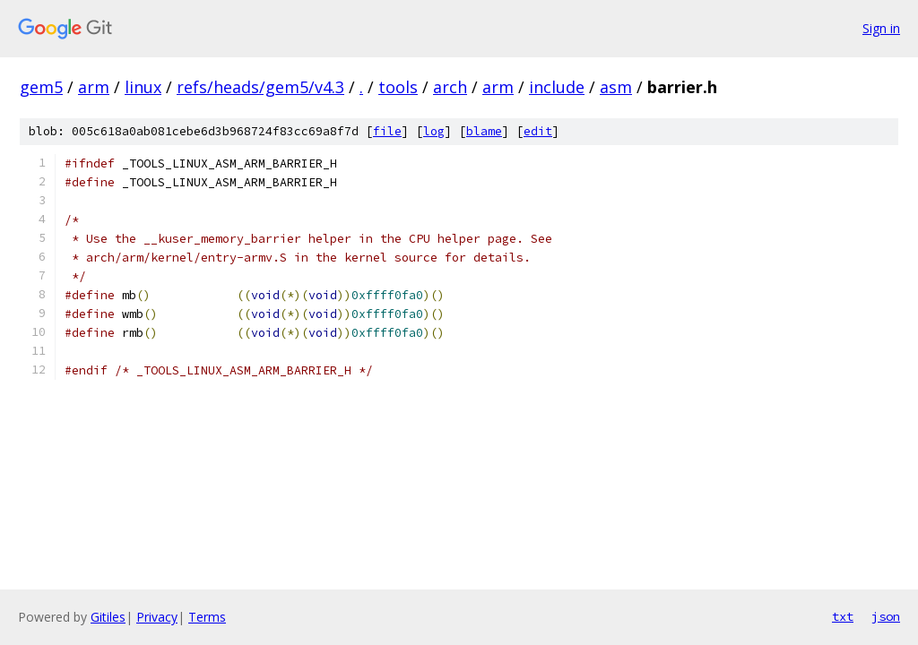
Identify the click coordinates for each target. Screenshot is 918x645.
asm (616, 87)
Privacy (157, 616)
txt (842, 616)
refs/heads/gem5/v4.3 (260, 87)
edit (538, 131)
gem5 (41, 87)
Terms (207, 616)
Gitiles (108, 616)
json (885, 616)
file (387, 131)
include (557, 87)
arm (93, 87)
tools (398, 87)
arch (450, 87)
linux (143, 87)
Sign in (881, 28)
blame (484, 131)
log (434, 131)
